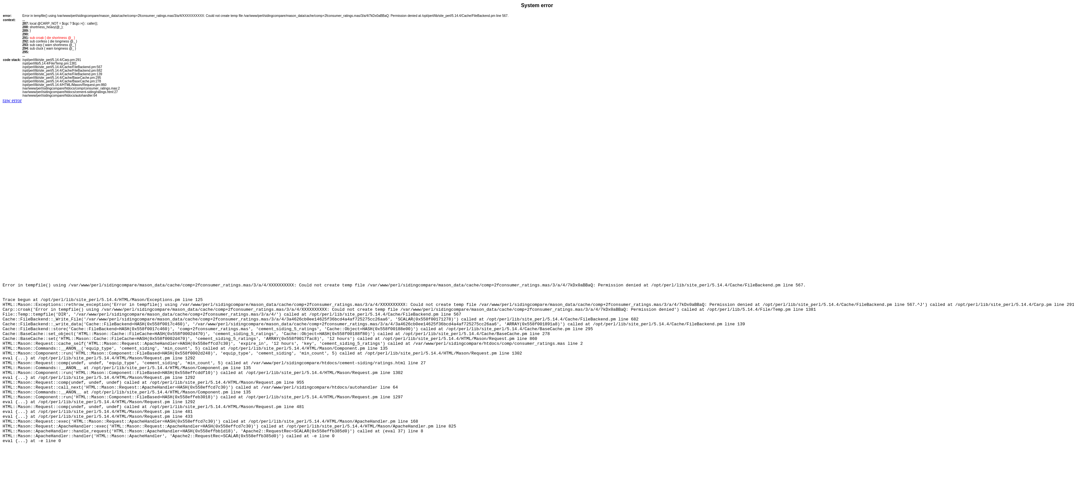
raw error (12, 100)
